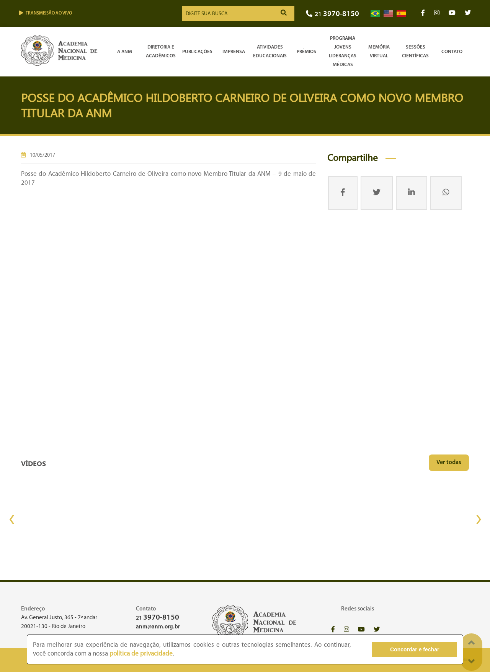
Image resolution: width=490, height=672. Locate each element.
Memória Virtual (379, 51)
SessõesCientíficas (415, 51)
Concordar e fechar (414, 649)
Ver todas (448, 462)
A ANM (124, 51)
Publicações (197, 51)
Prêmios (306, 51)
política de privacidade (141, 654)
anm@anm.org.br (158, 627)
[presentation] (11, 519)
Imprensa (233, 51)
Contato (451, 51)
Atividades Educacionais (270, 51)
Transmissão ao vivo (45, 13)
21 (332, 14)
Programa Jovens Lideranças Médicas (342, 51)
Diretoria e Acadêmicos (161, 51)
